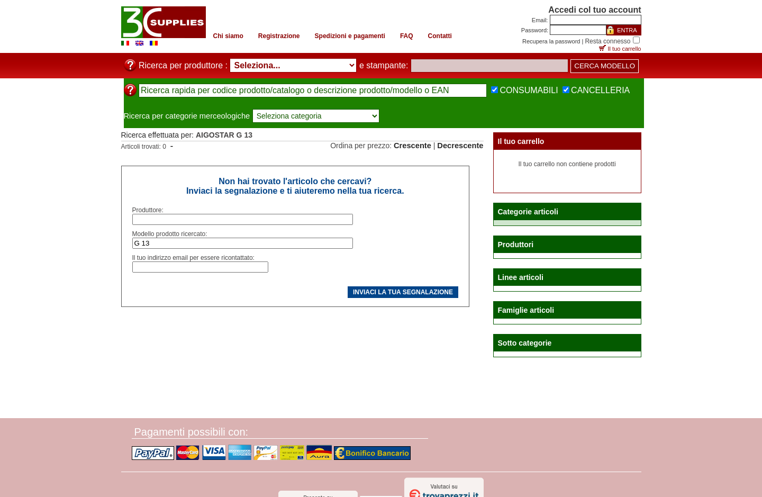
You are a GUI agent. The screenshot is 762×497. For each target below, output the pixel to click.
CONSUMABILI (529, 90)
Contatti (440, 36)
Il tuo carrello (624, 49)
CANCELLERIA (600, 90)
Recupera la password (551, 41)
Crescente (412, 145)
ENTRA (627, 30)
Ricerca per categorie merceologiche (187, 116)
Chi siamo (228, 36)
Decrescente (460, 145)
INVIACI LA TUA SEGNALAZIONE (403, 292)
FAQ (406, 36)
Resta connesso (607, 41)
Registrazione (279, 36)
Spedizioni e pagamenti (350, 36)
